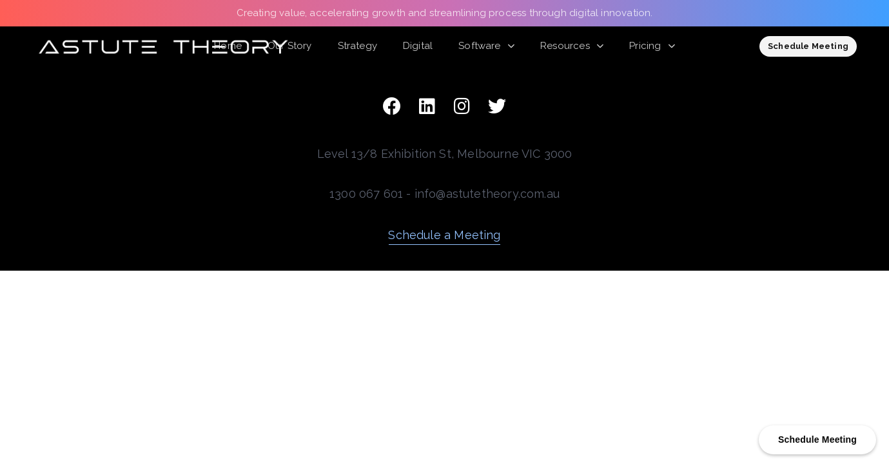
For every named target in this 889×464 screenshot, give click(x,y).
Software (486, 46)
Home (228, 46)
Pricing (652, 46)
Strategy (357, 46)
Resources (571, 46)
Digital (418, 46)
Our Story (290, 46)
